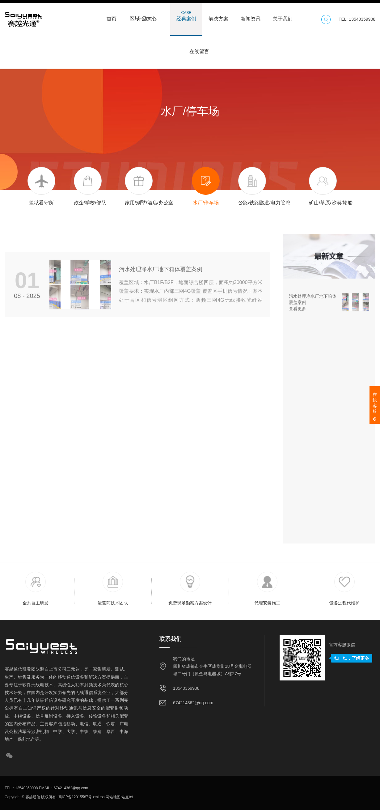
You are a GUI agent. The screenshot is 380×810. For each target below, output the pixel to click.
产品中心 (146, 15)
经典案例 (186, 15)
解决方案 (218, 15)
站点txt (126, 797)
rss (101, 797)
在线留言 (199, 48)
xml (95, 797)
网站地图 (112, 797)
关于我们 (283, 15)
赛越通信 (32, 797)
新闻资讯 (250, 15)
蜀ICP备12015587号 (74, 797)
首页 (111, 15)
